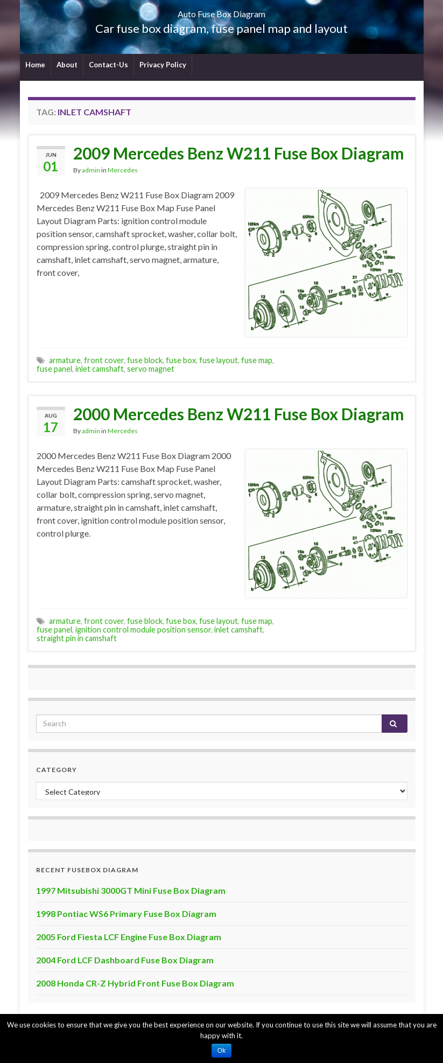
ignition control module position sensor (143, 629)
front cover (104, 360)
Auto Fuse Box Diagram (221, 10)
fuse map (256, 360)
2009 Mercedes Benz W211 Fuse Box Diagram (238, 153)
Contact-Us (108, 64)
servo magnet (150, 368)
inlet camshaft (99, 368)
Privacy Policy (162, 64)
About (67, 64)
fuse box (181, 360)
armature (65, 360)
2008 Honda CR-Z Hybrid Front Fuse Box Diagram (135, 983)
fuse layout (218, 360)
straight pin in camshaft (77, 638)
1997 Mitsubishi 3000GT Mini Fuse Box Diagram (131, 890)
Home (35, 64)
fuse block (145, 360)
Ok (221, 1050)
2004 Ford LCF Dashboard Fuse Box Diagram (125, 960)
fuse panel (54, 368)
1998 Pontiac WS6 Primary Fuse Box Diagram (126, 913)
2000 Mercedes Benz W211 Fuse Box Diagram (238, 413)
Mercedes (123, 170)
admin (91, 170)
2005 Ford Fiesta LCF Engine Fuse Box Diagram (128, 937)
